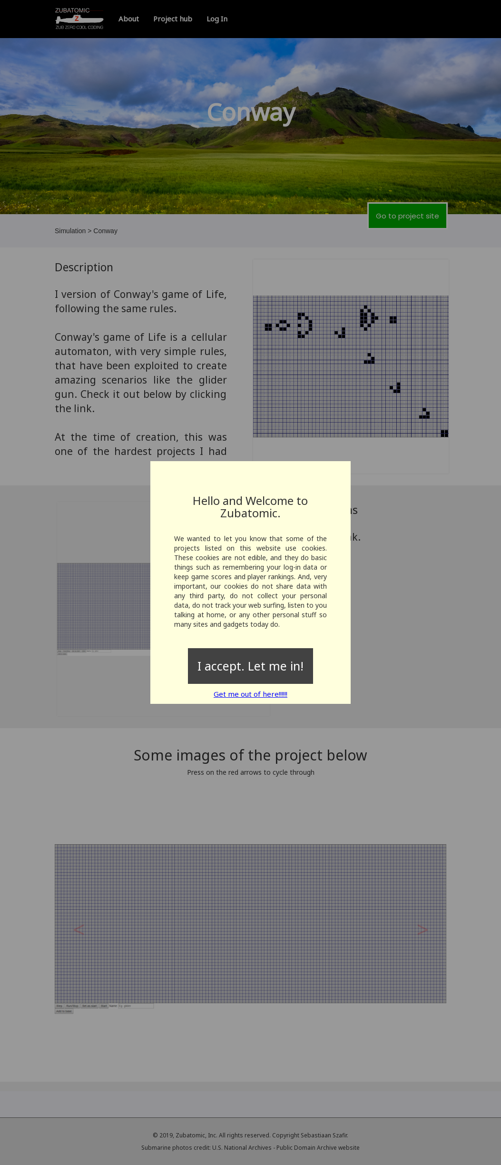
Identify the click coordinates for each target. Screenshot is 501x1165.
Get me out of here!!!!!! (250, 694)
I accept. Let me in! (250, 666)
